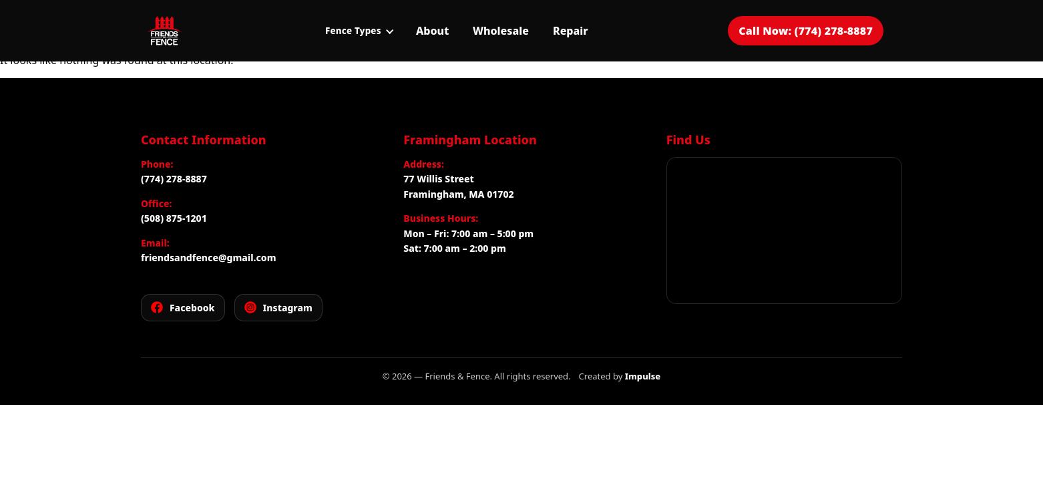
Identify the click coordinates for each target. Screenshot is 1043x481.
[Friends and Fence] (164, 31)
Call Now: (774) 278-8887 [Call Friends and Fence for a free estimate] (806, 30)
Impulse (643, 376)
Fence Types (359, 31)
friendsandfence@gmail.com (208, 257)
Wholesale (501, 30)
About (432, 30)
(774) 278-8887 (174, 178)
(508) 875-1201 (174, 218)
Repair (570, 30)
